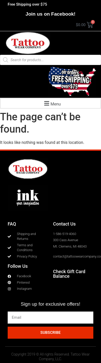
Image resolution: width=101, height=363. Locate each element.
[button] (51, 103)
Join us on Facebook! (50, 14)
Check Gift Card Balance (69, 274)
